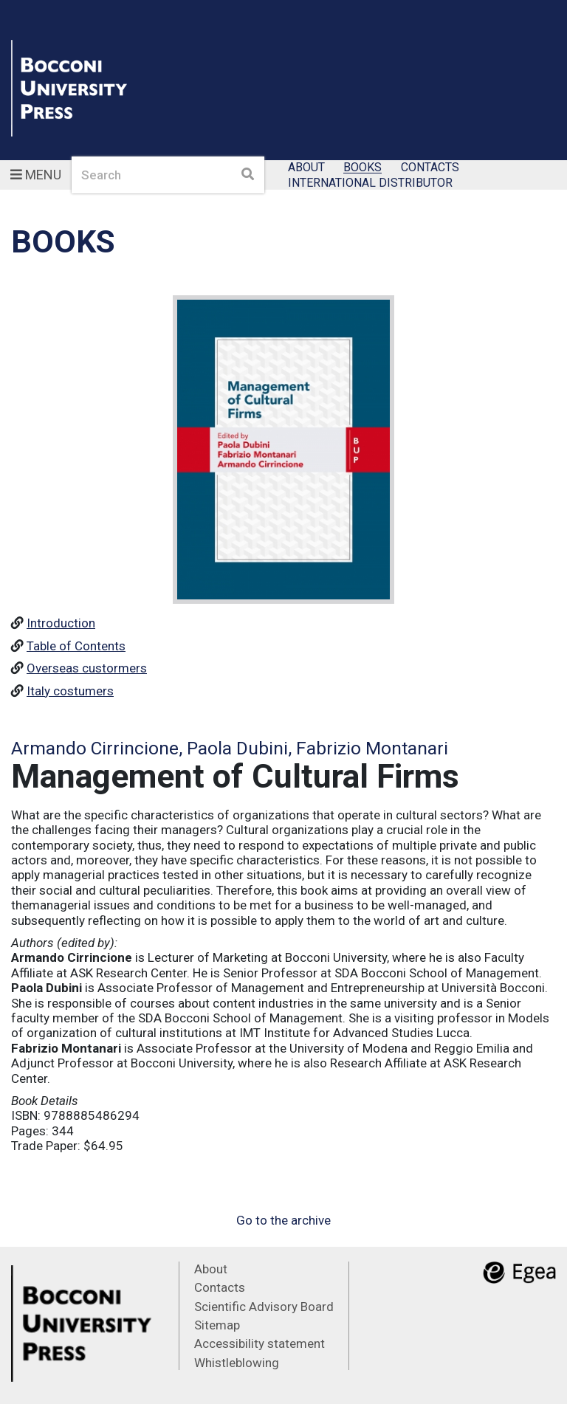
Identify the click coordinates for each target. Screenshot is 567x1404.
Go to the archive (283, 1220)
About (306, 168)
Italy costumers (70, 691)
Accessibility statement (259, 1343)
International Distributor (370, 183)
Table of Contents (76, 646)
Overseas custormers (87, 668)
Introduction (61, 623)
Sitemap (217, 1325)
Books (362, 168)
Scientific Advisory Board (264, 1306)
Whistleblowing (236, 1362)
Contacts (430, 168)
